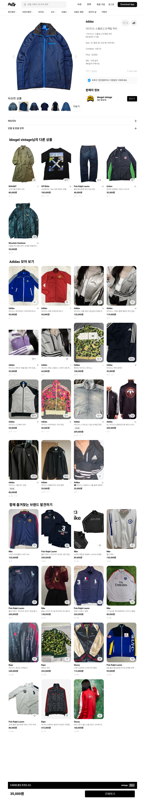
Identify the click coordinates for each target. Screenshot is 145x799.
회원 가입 (101, 4)
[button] (13, 56)
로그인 (111, 4)
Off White (45, 186)
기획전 (104, 12)
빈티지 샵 (92, 12)
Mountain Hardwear (17, 243)
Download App (127, 4)
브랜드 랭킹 (79, 12)
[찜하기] (125, 23)
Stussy (77, 665)
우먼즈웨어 (27, 12)
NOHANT (13, 186)
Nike (10, 551)
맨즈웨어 (12, 12)
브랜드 (65, 12)
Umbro (109, 186)
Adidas (90, 21)
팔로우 (132, 98)
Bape (11, 665)
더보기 (76, 106)
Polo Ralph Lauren (81, 186)
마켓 (79, 4)
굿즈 (53, 12)
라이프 (42, 12)
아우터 (94, 71)
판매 (89, 4)
